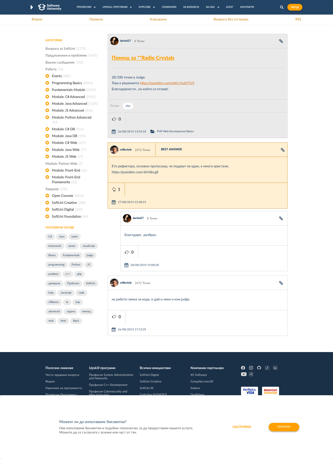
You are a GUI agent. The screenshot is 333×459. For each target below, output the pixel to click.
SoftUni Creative (68, 202)
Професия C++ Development (108, 378)
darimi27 (125, 41)
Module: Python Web (63, 163)
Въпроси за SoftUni (65, 48)
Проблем (73, 283)
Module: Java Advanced (75, 103)
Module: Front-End (69, 170)
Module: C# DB (67, 129)
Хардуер (56, 189)
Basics (52, 255)
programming (56, 264)
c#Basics (53, 302)
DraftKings (197, 388)
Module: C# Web (69, 143)
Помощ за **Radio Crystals (143, 58)
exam (74, 236)
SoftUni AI (146, 381)
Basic (76, 321)
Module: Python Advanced (71, 120)
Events (61, 76)
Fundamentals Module (74, 90)
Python (76, 264)
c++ (67, 274)
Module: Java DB (69, 136)
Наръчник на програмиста (63, 381)
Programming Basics (72, 83)
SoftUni (90, 283)
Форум (37, 19)
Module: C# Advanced (73, 97)
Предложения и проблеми (71, 55)
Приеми (283, 427)
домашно (54, 283)
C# (50, 236)
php (79, 274)
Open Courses (68, 195)
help (51, 292)
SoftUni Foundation (70, 216)
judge (90, 255)
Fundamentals (71, 255)
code (81, 292)
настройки (241, 427)
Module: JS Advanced (72, 110)
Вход (295, 7)
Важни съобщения (64, 62)
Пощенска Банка (201, 394)
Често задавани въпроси (62, 368)
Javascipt (66, 292)
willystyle (126, 137)
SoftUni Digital (67, 209)
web (51, 321)
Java (61, 236)
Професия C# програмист (63, 394)
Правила (96, 19)
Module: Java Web (69, 150)
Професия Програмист (61, 388)
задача (71, 311)
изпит (72, 246)
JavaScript (89, 246)
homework (54, 246)
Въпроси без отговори (231, 19)
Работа (54, 69)
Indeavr (195, 381)
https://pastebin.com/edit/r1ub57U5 (167, 83)
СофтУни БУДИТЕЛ (153, 388)
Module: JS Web (67, 156)
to (67, 302)
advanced (54, 311)
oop (77, 302)
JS (88, 264)
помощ (86, 311)
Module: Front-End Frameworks (66, 180)
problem (53, 274)
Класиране (158, 19)
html (63, 321)
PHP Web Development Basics (193, 118)
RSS (298, 19)
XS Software (198, 368)
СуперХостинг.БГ (202, 375)
